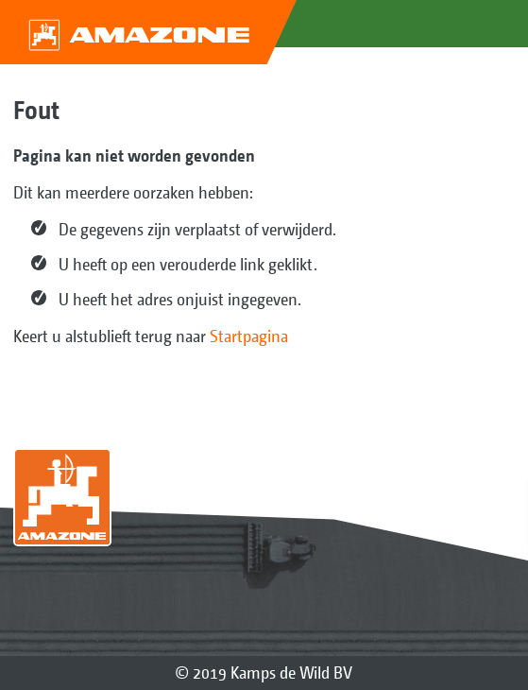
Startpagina (249, 336)
